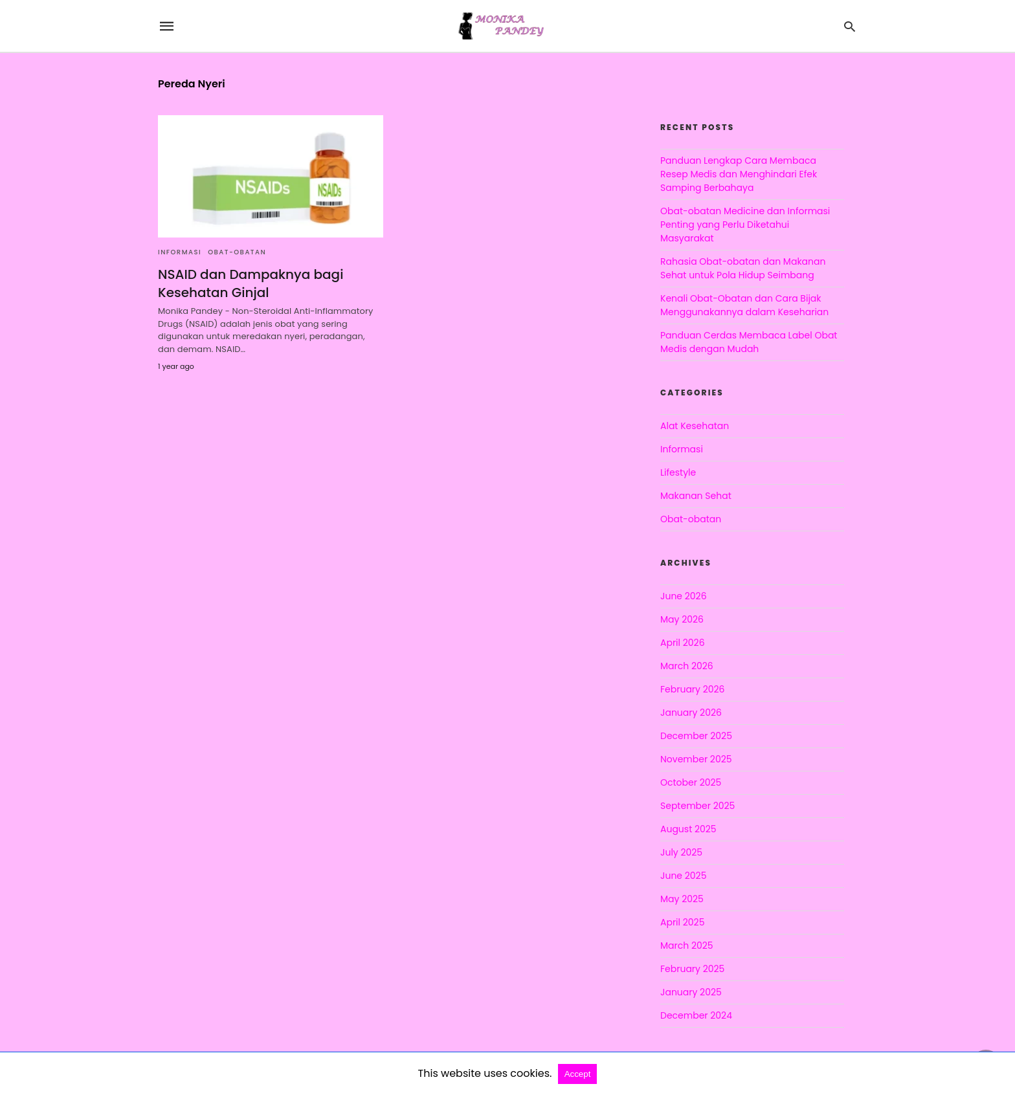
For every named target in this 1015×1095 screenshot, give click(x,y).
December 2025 (696, 735)
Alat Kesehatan (694, 425)
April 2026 (682, 642)
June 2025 (683, 875)
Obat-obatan (237, 252)
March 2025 (686, 945)
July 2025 (681, 852)
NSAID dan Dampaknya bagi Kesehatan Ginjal (250, 283)
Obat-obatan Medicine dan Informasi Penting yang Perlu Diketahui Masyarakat (745, 225)
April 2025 (682, 922)
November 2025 (696, 759)
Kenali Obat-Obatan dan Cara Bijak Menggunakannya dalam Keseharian (744, 305)
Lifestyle (678, 472)
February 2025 (692, 968)
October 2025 (690, 782)
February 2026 (692, 689)
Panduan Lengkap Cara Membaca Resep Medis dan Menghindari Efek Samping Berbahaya (738, 174)
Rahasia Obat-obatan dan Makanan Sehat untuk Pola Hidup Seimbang (742, 268)
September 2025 (697, 805)
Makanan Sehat (695, 495)
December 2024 (696, 1015)
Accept (577, 1074)
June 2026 (683, 596)
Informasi (179, 252)
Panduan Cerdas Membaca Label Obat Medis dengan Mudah (748, 342)
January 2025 (691, 992)
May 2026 (682, 619)
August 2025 (688, 829)
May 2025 (682, 898)
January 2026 (691, 712)
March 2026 (686, 665)
